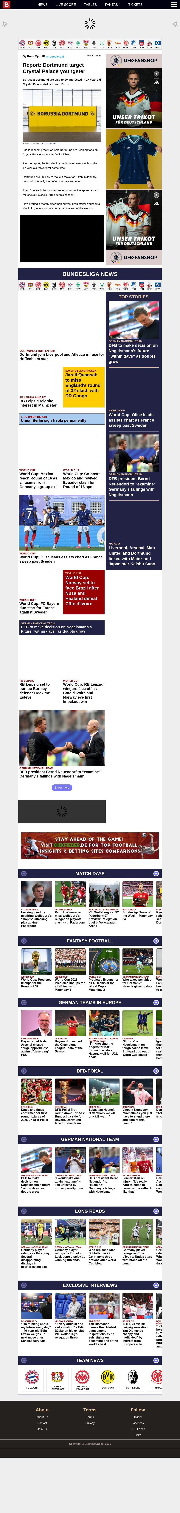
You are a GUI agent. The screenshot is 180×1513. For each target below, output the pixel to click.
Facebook (138, 1478)
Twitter (138, 1472)
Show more (62, 842)
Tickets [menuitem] (135, 5)
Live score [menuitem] (66, 5)
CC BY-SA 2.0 (49, 199)
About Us (42, 1472)
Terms (90, 1472)
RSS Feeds (138, 1484)
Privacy (89, 1478)
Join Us (42, 1484)
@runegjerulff (55, 111)
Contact (42, 1478)
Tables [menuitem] (90, 5)
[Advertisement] (90, 64)
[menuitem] (18, 4)
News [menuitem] (43, 5)
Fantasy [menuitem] (112, 5)
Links (137, 1490)
